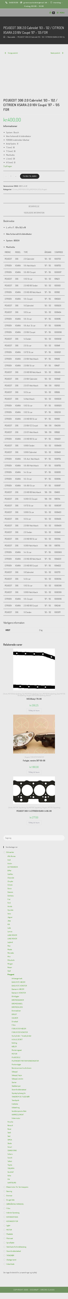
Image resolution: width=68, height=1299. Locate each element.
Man (9, 946)
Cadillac (10, 874)
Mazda (10, 949)
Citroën (15, 189)
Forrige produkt (13, 53)
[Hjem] (4, 37)
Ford (9, 903)
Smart (10, 1147)
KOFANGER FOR (12, 1221)
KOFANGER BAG (12, 1217)
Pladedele (9, 1234)
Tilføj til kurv (30, 176)
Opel (58, 694)
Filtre (13, 1025)
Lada (9, 928)
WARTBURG (12, 1182)
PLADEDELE (16, 1057)
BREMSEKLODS (23, 189)
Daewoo (10, 892)
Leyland (10, 942)
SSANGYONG (12, 1150)
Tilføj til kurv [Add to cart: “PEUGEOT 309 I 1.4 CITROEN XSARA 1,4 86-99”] (34, 823)
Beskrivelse (34, 206)
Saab (9, 1132)
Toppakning (22, 807)
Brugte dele (10, 1200)
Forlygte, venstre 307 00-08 (34, 760)
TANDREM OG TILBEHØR (20, 1097)
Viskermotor (16, 1118)
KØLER (14, 1046)
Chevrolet (11, 878)
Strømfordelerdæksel (19, 1089)
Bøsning (9, 1191)
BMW (9, 870)
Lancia (10, 931)
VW (9, 1179)
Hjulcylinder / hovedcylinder (21, 1036)
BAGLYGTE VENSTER (19, 986)
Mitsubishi (11, 960)
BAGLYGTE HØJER (18, 982)
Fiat (23, 694)
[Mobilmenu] (60, 13)
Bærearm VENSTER (19, 993)
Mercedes (11, 953)
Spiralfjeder (10, 1242)
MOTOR (10, 694)
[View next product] (63, 53)
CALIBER (15, 1018)
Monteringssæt (17, 1050)
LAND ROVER (12, 935)
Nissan (10, 967)
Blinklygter (15, 996)
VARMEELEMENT (18, 1114)
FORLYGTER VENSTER (37, 757)
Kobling (14, 1043)
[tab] (34, 206)
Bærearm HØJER (18, 989)
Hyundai (10, 910)
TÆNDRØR (10, 1255)
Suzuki (10, 1157)
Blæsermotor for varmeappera (17, 1187)
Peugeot (44, 189)
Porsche (10, 1122)
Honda (10, 906)
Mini (9, 956)
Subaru (10, 1154)
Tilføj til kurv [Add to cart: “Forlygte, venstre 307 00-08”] (34, 772)
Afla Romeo (12, 856)
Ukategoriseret (11, 1260)
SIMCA (10, 1140)
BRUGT (14, 1014)
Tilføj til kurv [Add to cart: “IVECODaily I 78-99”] (34, 711)
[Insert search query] (34, 838)
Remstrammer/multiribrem (21, 1068)
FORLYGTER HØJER (19, 1028)
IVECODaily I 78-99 (34, 699)
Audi (9, 860)
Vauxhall (10, 1172)
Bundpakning (17, 694)
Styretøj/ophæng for (19, 1093)
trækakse (15, 1104)
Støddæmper (16, 1086)
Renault (48, 695)
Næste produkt (55, 53)
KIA (9, 924)
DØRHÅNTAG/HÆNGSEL (15, 1204)
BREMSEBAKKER (18, 1000)
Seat (9, 1136)
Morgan (10, 964)
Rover (9, 1129)
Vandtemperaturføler (19, 1111)
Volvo (9, 1175)
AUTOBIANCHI (13, 867)
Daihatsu (11, 896)
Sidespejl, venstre (17, 1079)
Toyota (10, 1165)
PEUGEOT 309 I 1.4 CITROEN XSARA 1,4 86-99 (34, 811)
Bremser (9, 1195)
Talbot (10, 1161)
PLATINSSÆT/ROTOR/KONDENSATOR (25, 1061)
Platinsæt (9, 1238)
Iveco (40, 694)
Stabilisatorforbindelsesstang (16, 1247)
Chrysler (10, 881)
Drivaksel (15, 1021)
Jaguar (10, 917)
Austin (10, 863)
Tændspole (15, 1100)
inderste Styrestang (12, 1212)
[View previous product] (5, 53)
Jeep (9, 921)
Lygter (8, 1225)
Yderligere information (34, 213)
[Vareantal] (10, 176)
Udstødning (15, 1107)
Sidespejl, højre (17, 1075)
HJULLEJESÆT (17, 1039)
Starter (14, 1082)
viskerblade (10, 1264)
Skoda (10, 1143)
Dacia (10, 888)
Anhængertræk (17, 978)
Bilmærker (10, 852)
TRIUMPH (11, 1168)
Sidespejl (15, 1072)
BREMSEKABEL (17, 1003)
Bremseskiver (16, 1011)
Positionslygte (16, 1064)
